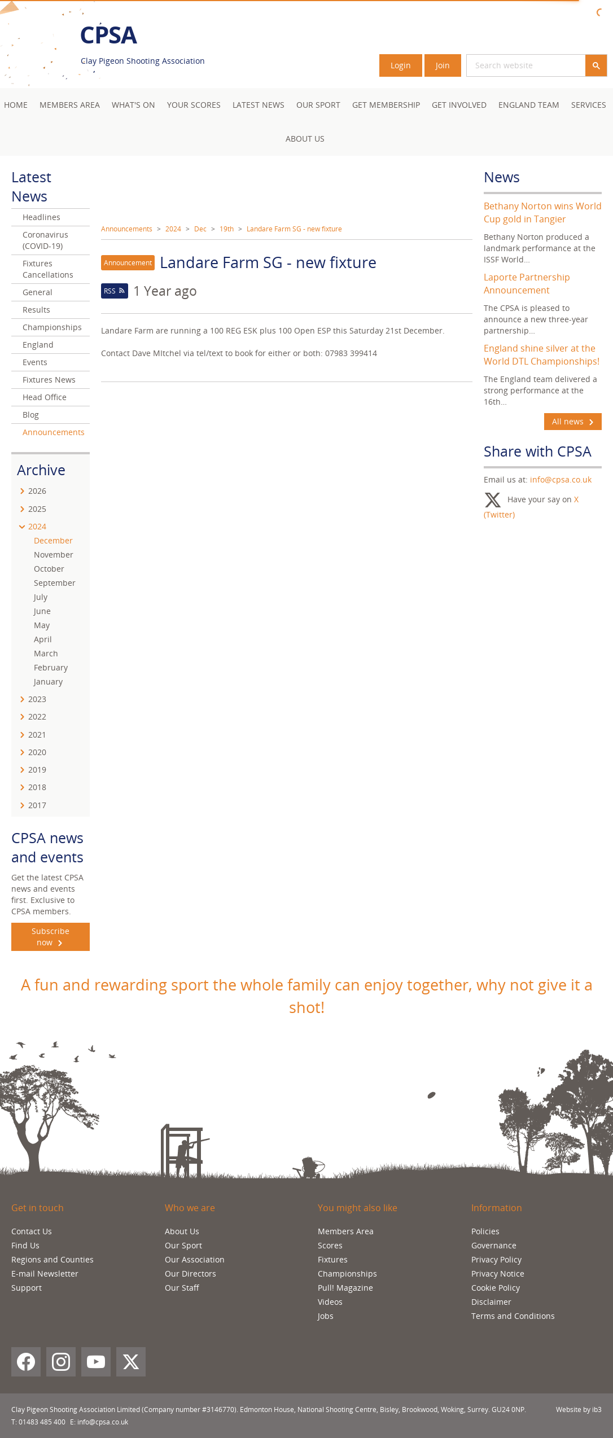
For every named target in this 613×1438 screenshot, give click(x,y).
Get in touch (37, 1208)
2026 (37, 490)
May (42, 625)
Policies (485, 1231)
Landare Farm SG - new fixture (294, 229)
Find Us (25, 1245)
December (53, 540)
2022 (37, 716)
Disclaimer (491, 1301)
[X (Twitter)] (131, 1361)
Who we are (190, 1208)
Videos (330, 1301)
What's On (133, 104)
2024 (173, 229)
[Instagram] (61, 1361)
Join (443, 65)
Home (16, 104)
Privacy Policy (496, 1259)
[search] (512, 65)
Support (26, 1287)
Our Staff (182, 1287)
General (37, 292)
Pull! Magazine (345, 1287)
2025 (37, 508)
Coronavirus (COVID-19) (45, 240)
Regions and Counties (52, 1259)
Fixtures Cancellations (48, 269)
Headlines (41, 217)
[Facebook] (26, 1361)
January (48, 681)
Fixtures (333, 1259)
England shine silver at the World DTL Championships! (541, 354)
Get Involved (459, 104)
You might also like (357, 1208)
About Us (305, 138)
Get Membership (386, 104)
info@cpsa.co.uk (561, 479)
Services (588, 104)
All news (573, 421)
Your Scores (194, 104)
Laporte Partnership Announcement (527, 283)
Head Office (45, 397)
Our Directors (190, 1273)
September (55, 582)
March (46, 653)
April (43, 639)
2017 (37, 805)
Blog (31, 414)
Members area (70, 104)
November (53, 554)
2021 (37, 734)
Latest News (258, 104)
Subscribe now (50, 937)
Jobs (326, 1315)
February (51, 667)
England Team (528, 104)
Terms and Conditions (513, 1315)
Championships (52, 327)
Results (36, 309)
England (38, 344)
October (49, 568)
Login (401, 65)
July (40, 596)
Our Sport (318, 104)
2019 (37, 769)
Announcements (126, 229)
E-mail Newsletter (44, 1273)
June (42, 611)
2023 (37, 699)
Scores (330, 1245)
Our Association (195, 1259)
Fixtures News (49, 379)
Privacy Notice (497, 1273)
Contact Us (31, 1231)
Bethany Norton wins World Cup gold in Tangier (543, 212)
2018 (37, 787)
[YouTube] (96, 1361)
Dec (200, 229)
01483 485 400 (42, 1422)
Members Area (346, 1231)
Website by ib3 (579, 1409)
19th (227, 229)
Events (35, 362)
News (502, 176)
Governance (493, 1245)
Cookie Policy (495, 1287)
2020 (37, 752)
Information (496, 1208)
